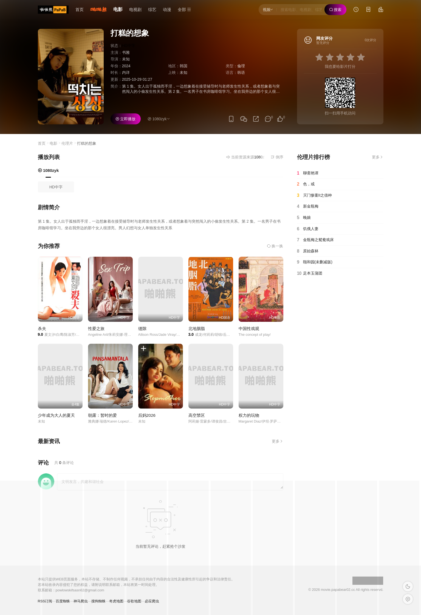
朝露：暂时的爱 (102, 415)
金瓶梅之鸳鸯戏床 (315, 240)
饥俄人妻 (307, 229)
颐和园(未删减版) (314, 262)
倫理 (241, 66)
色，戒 (306, 184)
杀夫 (42, 328)
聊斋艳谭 (307, 173)
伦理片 (67, 143)
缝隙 (142, 328)
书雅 (126, 52)
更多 (277, 441)
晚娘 (304, 217)
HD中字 (56, 187)
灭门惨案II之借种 (314, 195)
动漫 (167, 9)
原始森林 (307, 251)
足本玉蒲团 (309, 273)
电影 (118, 9)
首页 (79, 9)
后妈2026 (147, 415)
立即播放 (125, 119)
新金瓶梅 (307, 206)
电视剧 (135, 9)
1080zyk (48, 170)
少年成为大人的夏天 (56, 415)
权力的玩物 (249, 415)
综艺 (152, 9)
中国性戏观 (249, 328)
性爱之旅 (96, 328)
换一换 (275, 246)
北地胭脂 (196, 328)
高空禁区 (196, 415)
